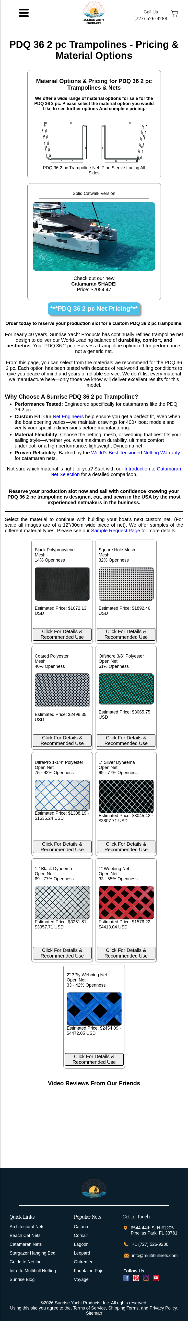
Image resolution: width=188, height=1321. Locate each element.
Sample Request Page (115, 530)
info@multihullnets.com (154, 1255)
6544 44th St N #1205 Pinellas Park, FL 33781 (154, 1230)
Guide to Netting (25, 1261)
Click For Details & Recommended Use (62, 634)
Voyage (81, 1279)
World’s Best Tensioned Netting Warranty (135, 452)
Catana (81, 1226)
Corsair (81, 1235)
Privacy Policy (163, 1308)
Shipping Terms (123, 1308)
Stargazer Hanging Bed (32, 1253)
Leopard (82, 1253)
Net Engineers (68, 416)
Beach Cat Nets (25, 1235)
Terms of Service (89, 1308)
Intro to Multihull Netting (33, 1270)
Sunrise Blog (22, 1279)
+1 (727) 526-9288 (149, 1244)
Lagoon (81, 1244)
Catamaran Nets (26, 1244)
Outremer (83, 1261)
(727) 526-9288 (150, 18)
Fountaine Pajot (89, 1270)
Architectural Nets (27, 1226)
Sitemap (94, 1313)
